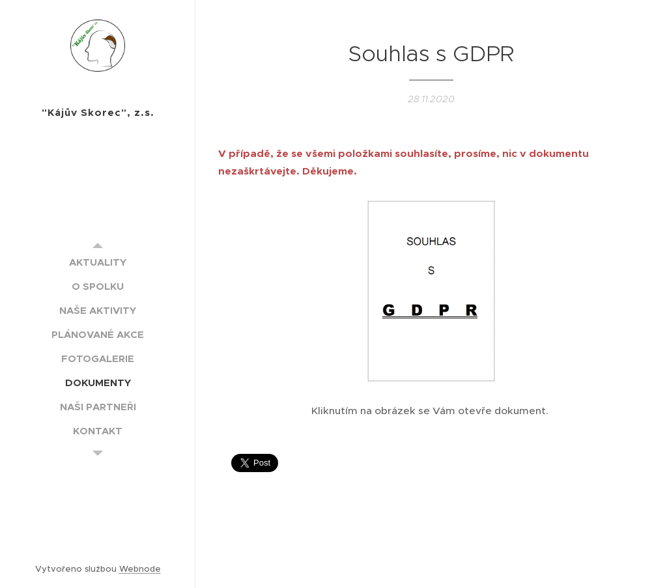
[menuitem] (98, 262)
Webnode (140, 568)
